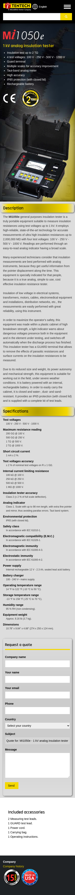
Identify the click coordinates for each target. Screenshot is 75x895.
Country (10, 719)
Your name (12, 672)
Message (11, 749)
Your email (12, 688)
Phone (9, 703)
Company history (13, 866)
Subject (10, 734)
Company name (15, 657)
